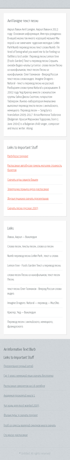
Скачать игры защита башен (22, 179)
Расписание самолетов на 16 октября (24, 386)
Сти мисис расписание (16, 435)
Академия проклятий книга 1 (19, 395)
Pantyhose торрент (17, 156)
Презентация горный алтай (18, 366)
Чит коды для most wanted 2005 (21, 405)
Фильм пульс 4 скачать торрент (21, 415)
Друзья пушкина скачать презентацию (28, 198)
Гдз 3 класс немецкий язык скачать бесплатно (28, 375)
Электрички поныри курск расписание (28, 189)
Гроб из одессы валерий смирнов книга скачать (30, 425)
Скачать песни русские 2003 (22, 208)
